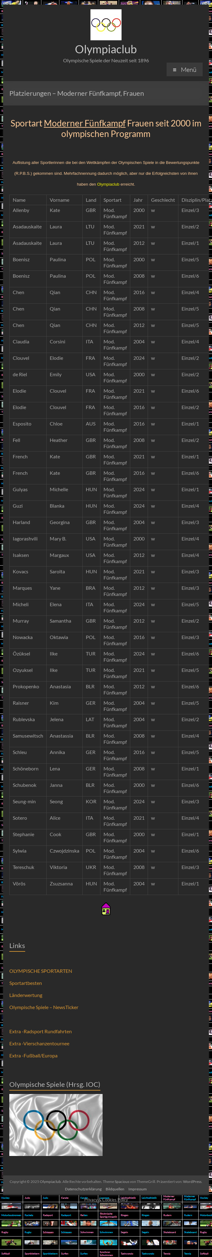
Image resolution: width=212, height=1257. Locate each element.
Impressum (137, 1189)
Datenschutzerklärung (83, 1189)
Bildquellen (115, 1189)
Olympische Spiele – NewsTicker (43, 1007)
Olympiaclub (106, 49)
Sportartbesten (25, 983)
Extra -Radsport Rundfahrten (40, 1031)
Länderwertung (25, 995)
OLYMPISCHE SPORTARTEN (40, 971)
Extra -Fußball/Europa (33, 1055)
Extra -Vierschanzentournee (39, 1043)
